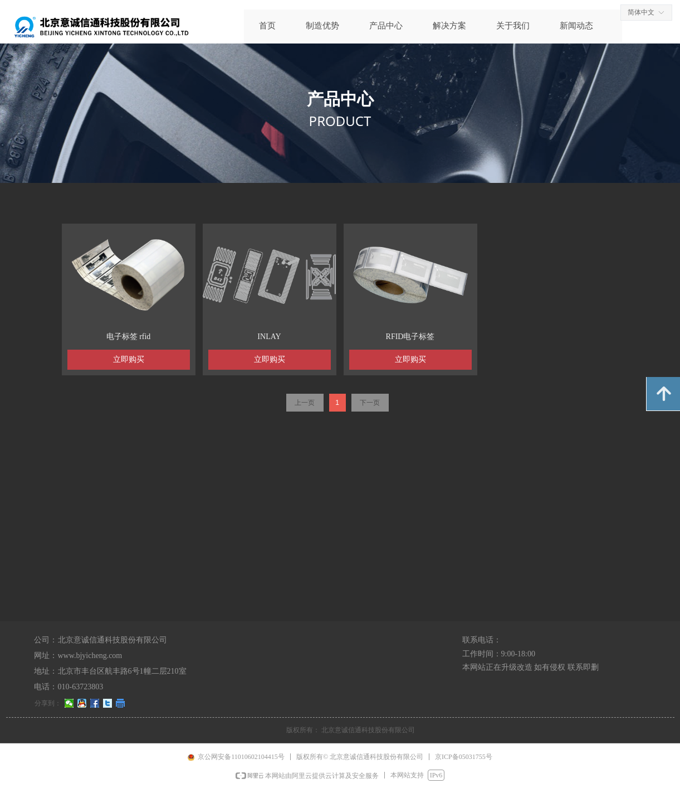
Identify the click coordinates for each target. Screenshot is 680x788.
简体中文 (641, 12)
